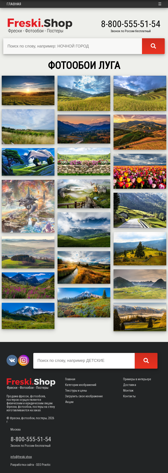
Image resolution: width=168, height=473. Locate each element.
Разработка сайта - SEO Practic (30, 464)
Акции (69, 402)
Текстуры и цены (76, 390)
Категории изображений (80, 385)
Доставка (129, 385)
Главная (14, 4)
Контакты (129, 396)
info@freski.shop (21, 457)
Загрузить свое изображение (84, 396)
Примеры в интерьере (137, 379)
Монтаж (128, 390)
